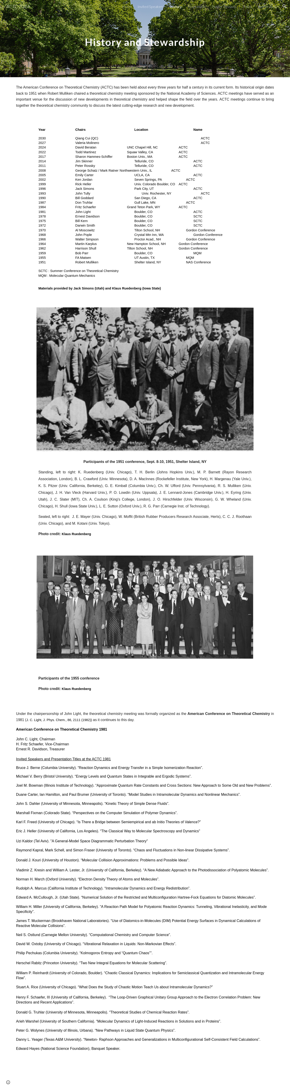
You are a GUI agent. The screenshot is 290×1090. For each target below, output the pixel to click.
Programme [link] (197, 6)
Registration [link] (267, 6)
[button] (284, 6)
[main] (145, 38)
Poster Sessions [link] (224, 6)
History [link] (176, 6)
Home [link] (127, 6)
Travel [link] (247, 6)
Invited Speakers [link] (151, 6)
